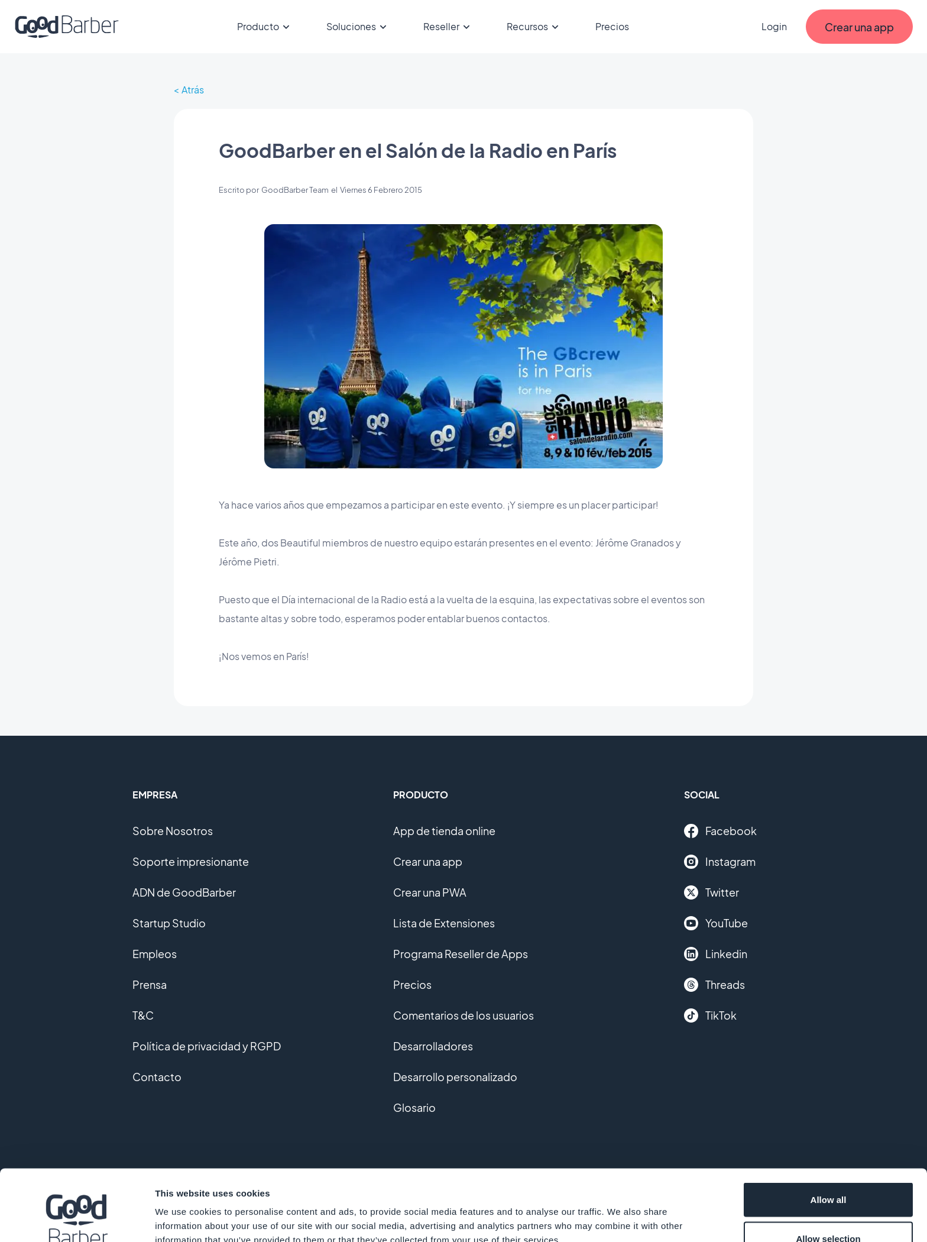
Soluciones (358, 26)
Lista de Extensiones (444, 923)
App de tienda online (444, 830)
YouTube (716, 923)
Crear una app (427, 861)
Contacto (156, 1076)
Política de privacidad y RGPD (206, 1046)
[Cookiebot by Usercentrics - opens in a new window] (76, 1219)
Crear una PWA (429, 892)
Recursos (534, 26)
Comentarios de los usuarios (463, 1015)
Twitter (711, 892)
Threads (714, 985)
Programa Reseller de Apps (460, 953)
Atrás (192, 89)
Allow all (829, 1133)
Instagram (720, 862)
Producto (265, 26)
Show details (620, 1212)
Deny (829, 1210)
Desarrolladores (433, 1046)
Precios (612, 26)
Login (774, 26)
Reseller (448, 26)
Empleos (154, 953)
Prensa (149, 984)
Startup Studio (169, 923)
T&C (143, 1015)
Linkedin (715, 954)
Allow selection (828, 1172)
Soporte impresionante (190, 861)
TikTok (710, 1015)
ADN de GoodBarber (184, 892)
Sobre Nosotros (172, 830)
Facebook (720, 831)
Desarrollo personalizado (455, 1076)
